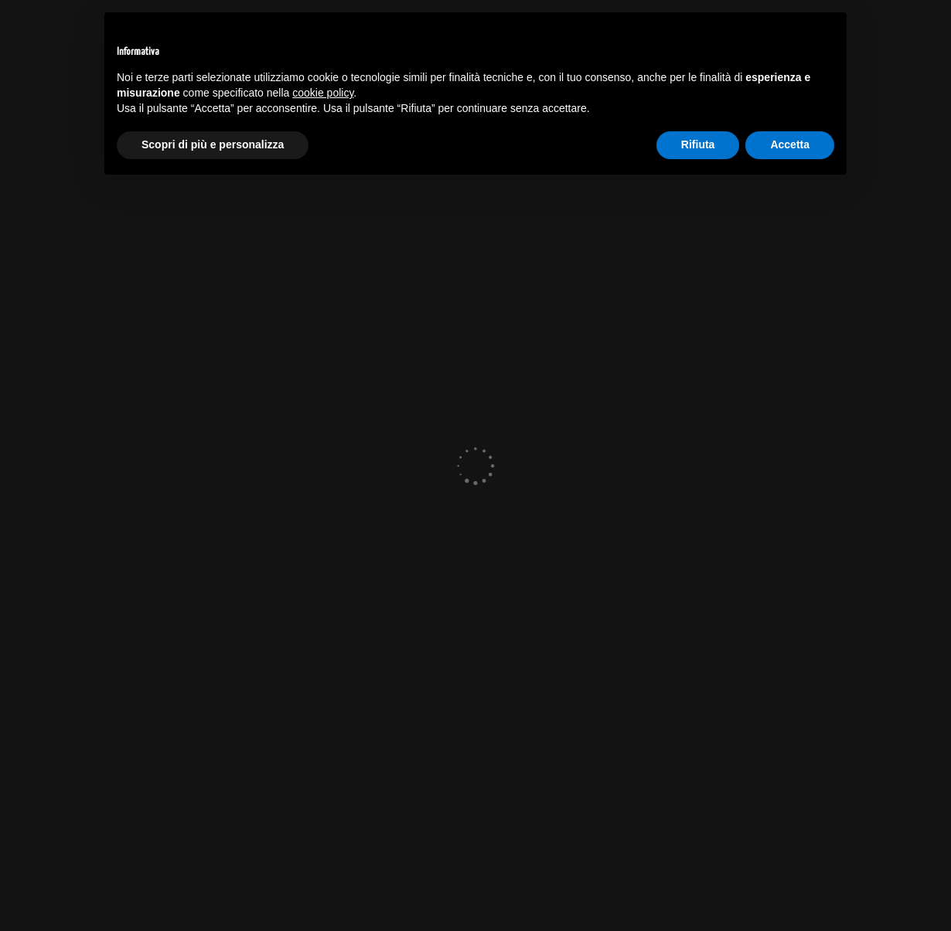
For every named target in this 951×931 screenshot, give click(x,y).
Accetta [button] (790, 144)
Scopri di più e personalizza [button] (212, 144)
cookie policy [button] (322, 93)
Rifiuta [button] (698, 144)
